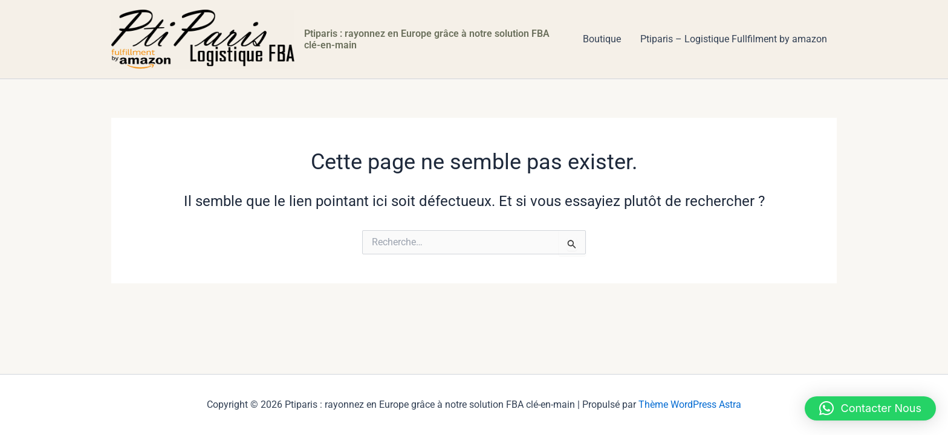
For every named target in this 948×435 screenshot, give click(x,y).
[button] (871, 408)
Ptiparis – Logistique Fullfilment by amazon (733, 39)
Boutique (602, 39)
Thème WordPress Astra (689, 404)
